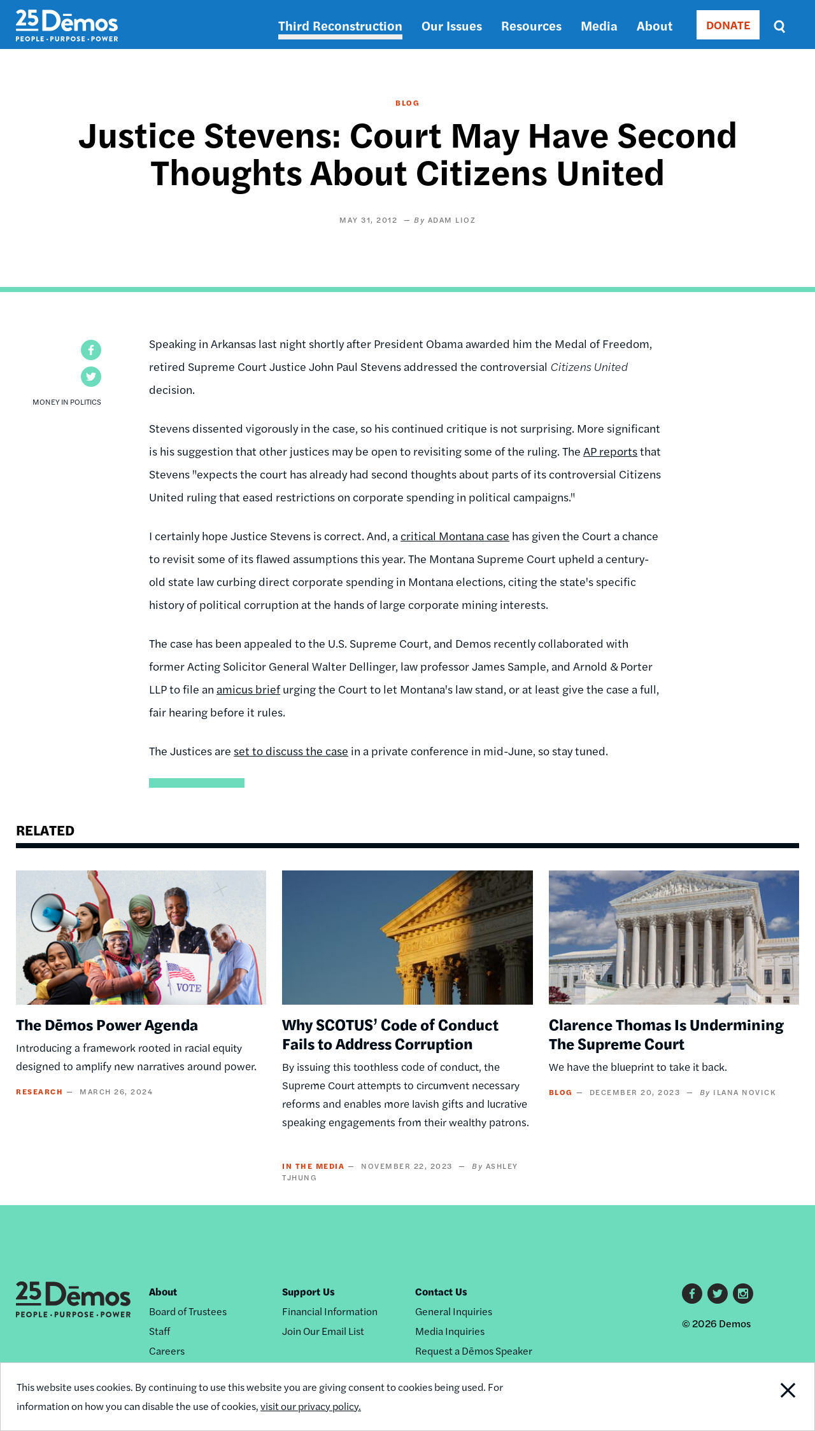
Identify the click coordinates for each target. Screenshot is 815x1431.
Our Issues (452, 25)
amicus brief (248, 689)
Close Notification (773, 1396)
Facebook (692, 1293)
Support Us (308, 1291)
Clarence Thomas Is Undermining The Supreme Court (666, 1033)
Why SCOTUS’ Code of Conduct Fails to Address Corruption (390, 1033)
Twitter (717, 1293)
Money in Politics (66, 401)
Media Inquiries (450, 1330)
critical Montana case (454, 535)
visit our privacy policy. (310, 1406)
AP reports (610, 451)
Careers (167, 1350)
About (654, 25)
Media (599, 25)
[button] (91, 350)
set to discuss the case (291, 750)
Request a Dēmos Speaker (473, 1350)
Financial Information (330, 1311)
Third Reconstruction (340, 25)
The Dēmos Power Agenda (107, 1024)
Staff (159, 1330)
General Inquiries (453, 1311)
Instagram (743, 1293)
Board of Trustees (188, 1311)
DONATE (728, 24)
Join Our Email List (323, 1330)
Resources (531, 25)
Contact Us (441, 1291)
